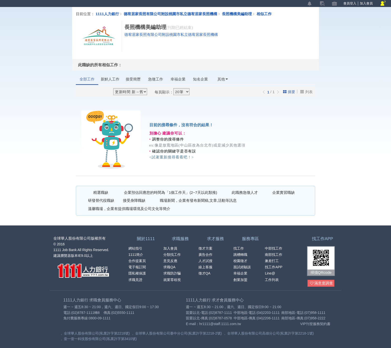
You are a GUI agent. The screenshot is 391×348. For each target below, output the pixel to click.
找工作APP (273, 267)
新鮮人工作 (110, 79)
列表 (306, 91)
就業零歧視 (172, 280)
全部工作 (87, 79)
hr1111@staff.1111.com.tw (220, 324)
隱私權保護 (137, 273)
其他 (222, 79)
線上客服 (205, 267)
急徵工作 (155, 79)
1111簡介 (135, 255)
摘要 (289, 92)
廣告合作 (205, 255)
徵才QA (204, 273)
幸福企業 (178, 79)
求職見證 (135, 280)
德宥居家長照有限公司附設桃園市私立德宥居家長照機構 (170, 13)
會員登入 (349, 3)
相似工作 (264, 13)
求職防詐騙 (172, 273)
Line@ (270, 273)
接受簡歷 (133, 79)
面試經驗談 (242, 267)
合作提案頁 (137, 261)
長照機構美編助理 (239, 13)
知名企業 (200, 79)
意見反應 (170, 261)
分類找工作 (172, 255)
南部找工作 (273, 255)
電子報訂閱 (137, 267)
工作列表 (272, 280)
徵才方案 (205, 248)
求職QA (169, 267)
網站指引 (135, 248)
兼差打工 (272, 261)
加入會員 (366, 3)
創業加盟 (240, 280)
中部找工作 (273, 248)
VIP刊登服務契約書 (315, 324)
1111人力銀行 (107, 13)
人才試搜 (205, 261)
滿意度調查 (321, 283)
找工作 (238, 248)
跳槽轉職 (240, 255)
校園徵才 (240, 261)
